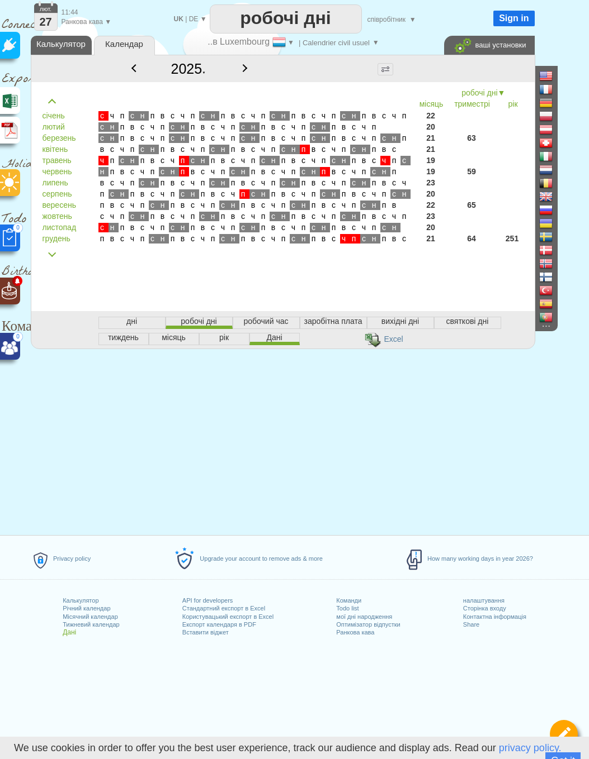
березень (59, 137)
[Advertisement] (282, 440)
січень (54, 115)
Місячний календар (90, 616)
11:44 (70, 12)
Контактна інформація (494, 616)
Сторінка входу (484, 608)
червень (57, 171)
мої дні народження (364, 616)
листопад (60, 227)
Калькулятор (80, 600)
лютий (54, 126)
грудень (56, 238)
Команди (348, 600)
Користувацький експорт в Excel (228, 616)
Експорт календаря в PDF (219, 624)
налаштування (484, 600)
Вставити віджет (205, 632)
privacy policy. (530, 747)
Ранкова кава (355, 632)
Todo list (347, 608)
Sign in (514, 18)
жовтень (57, 216)
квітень (55, 149)
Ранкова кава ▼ (87, 22)
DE (194, 19)
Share (471, 624)
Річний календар (86, 608)
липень (55, 182)
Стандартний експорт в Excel (223, 608)
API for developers (207, 600)
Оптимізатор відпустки (368, 624)
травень (57, 160)
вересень (59, 205)
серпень (57, 193)
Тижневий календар (91, 624)
